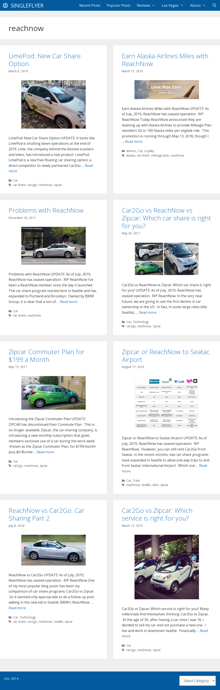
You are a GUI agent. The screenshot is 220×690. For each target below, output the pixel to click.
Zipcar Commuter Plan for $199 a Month (46, 355)
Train (136, 480)
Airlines (131, 151)
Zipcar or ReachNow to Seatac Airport (166, 355)
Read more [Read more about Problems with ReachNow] (68, 301)
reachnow (45, 185)
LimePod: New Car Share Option (45, 59)
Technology (141, 322)
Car (15, 180)
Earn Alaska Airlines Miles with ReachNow (165, 59)
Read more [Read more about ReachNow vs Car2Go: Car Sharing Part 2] (17, 607)
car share (19, 185)
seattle (146, 485)
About (199, 5)
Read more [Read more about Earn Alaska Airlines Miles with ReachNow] (133, 141)
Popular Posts (118, 5)
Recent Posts (89, 5)
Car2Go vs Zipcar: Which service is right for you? (157, 514)
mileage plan (160, 155)
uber (155, 485)
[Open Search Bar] (214, 5)
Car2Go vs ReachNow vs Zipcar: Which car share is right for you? (166, 218)
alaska (130, 155)
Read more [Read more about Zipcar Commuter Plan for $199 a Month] (45, 452)
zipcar (58, 185)
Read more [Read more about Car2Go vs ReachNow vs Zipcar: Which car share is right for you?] (147, 312)
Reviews (148, 5)
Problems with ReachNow (46, 210)
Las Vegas (174, 5)
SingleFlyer (27, 5)
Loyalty (149, 151)
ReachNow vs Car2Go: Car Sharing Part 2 (46, 514)
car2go (32, 185)
